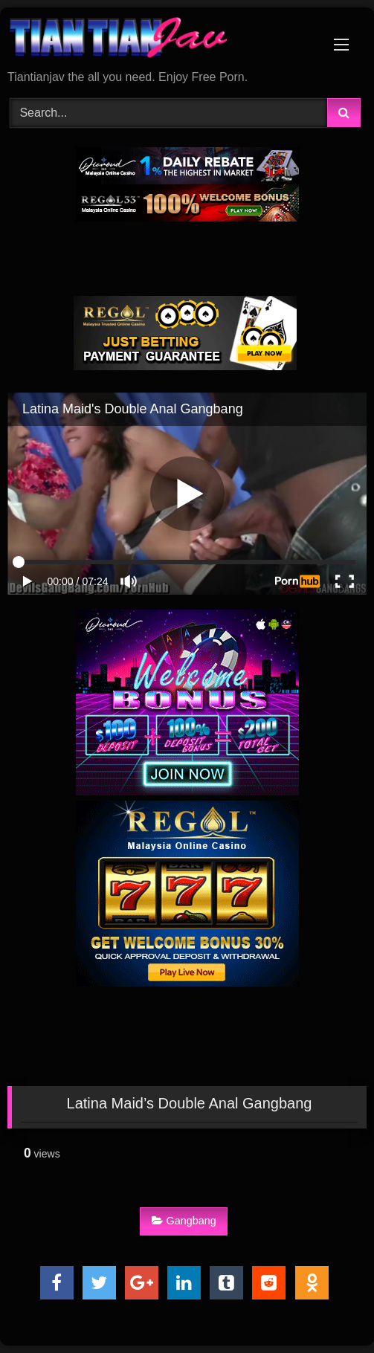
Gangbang (184, 1221)
